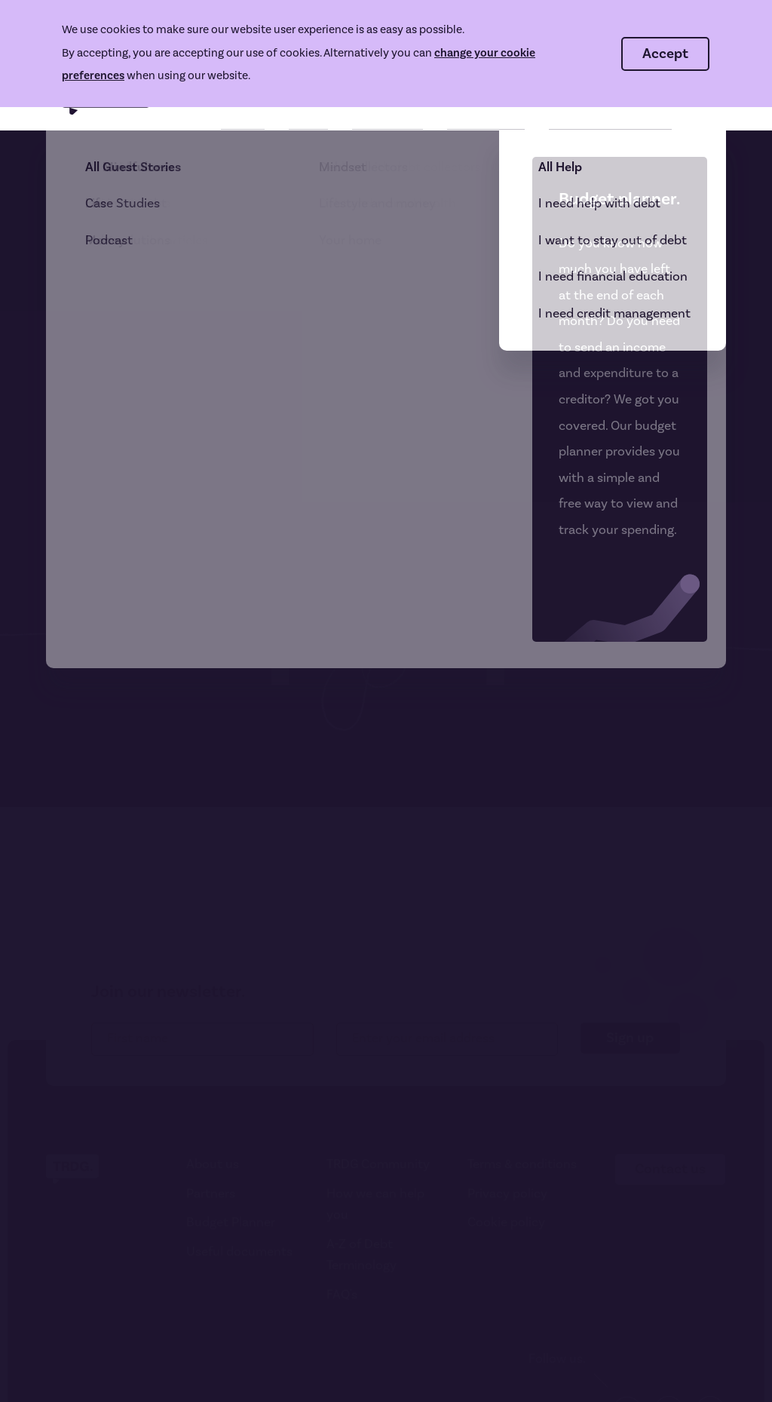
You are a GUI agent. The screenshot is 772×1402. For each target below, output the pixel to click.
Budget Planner (230, 1222)
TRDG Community (378, 1164)
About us (212, 1164)
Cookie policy (506, 1222)
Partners (210, 1194)
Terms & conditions (522, 1164)
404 (56, 171)
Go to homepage (119, 504)
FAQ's (341, 1295)
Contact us (670, 1169)
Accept (665, 53)
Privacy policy (507, 1194)
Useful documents (239, 1252)
